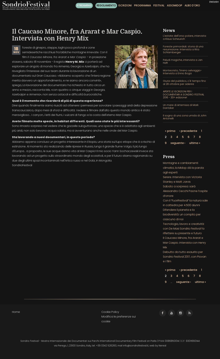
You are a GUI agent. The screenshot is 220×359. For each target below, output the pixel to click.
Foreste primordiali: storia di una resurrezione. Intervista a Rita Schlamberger (183, 49)
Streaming (84, 5)
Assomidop (174, 5)
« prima (170, 131)
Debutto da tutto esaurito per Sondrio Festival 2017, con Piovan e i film (184, 256)
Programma (142, 5)
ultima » (194, 143)
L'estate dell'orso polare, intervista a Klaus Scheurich (184, 37)
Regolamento (106, 5)
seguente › (177, 143)
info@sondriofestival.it (135, 345)
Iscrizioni (125, 5)
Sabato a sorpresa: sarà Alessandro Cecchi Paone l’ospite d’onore (185, 191)
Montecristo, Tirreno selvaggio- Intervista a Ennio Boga (182, 72)
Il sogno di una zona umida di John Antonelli (184, 117)
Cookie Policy (110, 312)
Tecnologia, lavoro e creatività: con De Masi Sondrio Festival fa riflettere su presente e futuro (183, 228)
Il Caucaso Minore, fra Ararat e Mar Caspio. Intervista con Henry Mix (184, 242)
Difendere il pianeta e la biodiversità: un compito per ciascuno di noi (182, 214)
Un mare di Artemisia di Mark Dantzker (181, 106)
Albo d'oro (192, 5)
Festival (158, 5)
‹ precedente (188, 131)
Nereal (162, 345)
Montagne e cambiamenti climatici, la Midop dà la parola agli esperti (183, 167)
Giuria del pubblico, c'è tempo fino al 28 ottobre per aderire (184, 82)
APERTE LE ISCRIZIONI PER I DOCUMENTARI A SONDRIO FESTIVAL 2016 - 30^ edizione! (183, 94)
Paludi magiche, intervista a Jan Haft (182, 61)
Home (16, 312)
